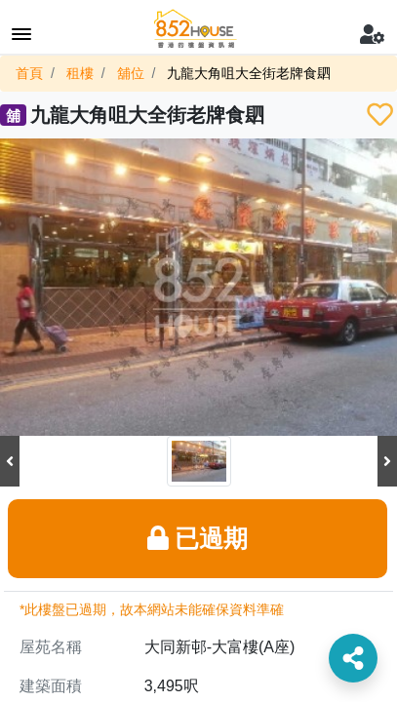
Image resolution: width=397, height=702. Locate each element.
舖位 (130, 73)
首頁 (29, 73)
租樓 (80, 73)
